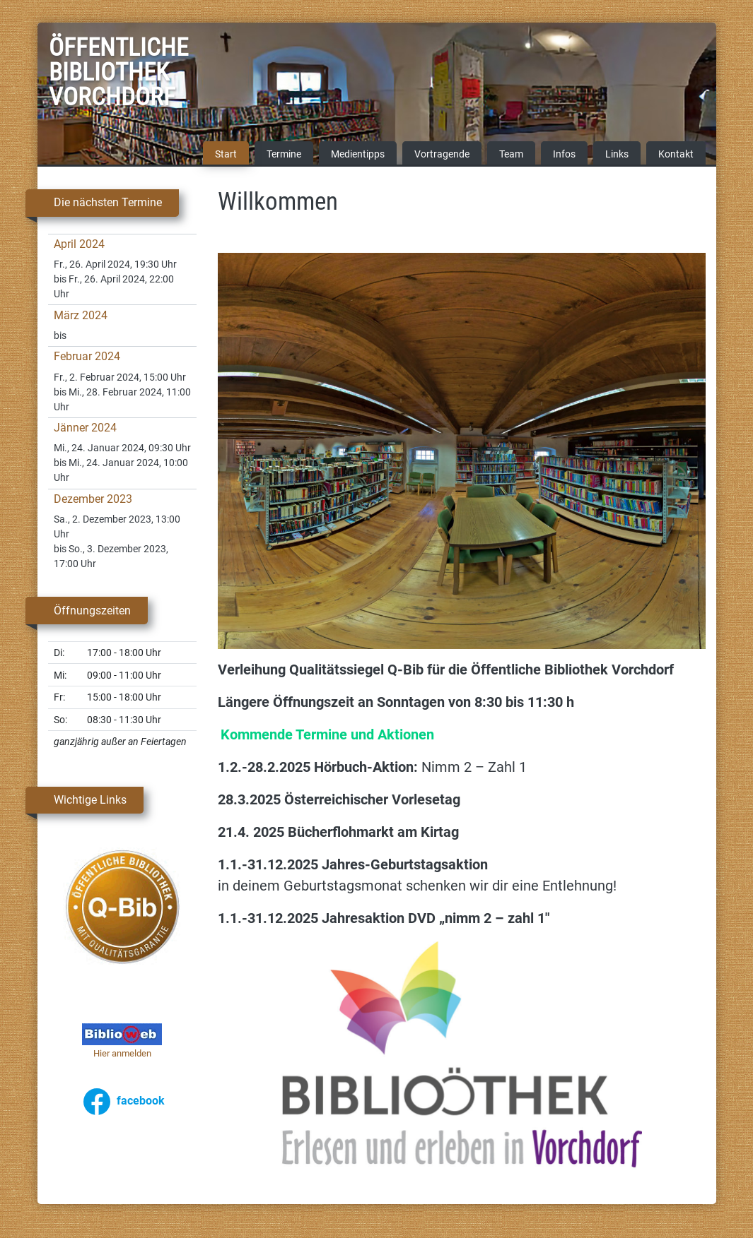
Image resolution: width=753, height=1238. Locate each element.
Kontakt (676, 155)
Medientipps (358, 155)
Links (617, 155)
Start (226, 155)
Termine (284, 155)
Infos (564, 155)
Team (511, 155)
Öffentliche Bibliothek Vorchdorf (84, 74)
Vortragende (441, 155)
